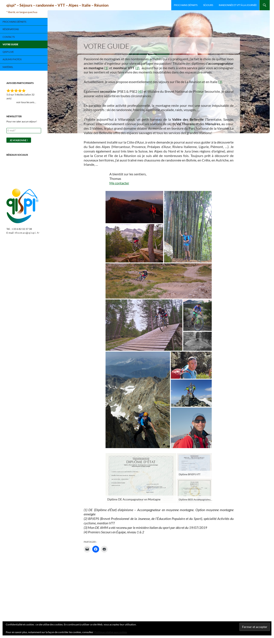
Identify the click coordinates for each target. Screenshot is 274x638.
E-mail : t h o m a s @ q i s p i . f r (22, 232)
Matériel (8, 67)
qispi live (8, 51)
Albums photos (12, 59)
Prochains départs (186, 5)
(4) (140, 91)
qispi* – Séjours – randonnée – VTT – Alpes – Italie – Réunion (57, 5)
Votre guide (10, 44)
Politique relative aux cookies (111, 632)
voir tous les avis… (24, 102)
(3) (220, 82)
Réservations (11, 29)
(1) (106, 68)
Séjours (208, 5)
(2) (137, 68)
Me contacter (119, 183)
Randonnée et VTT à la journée (238, 5)
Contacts (9, 36)
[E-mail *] (23, 130)
